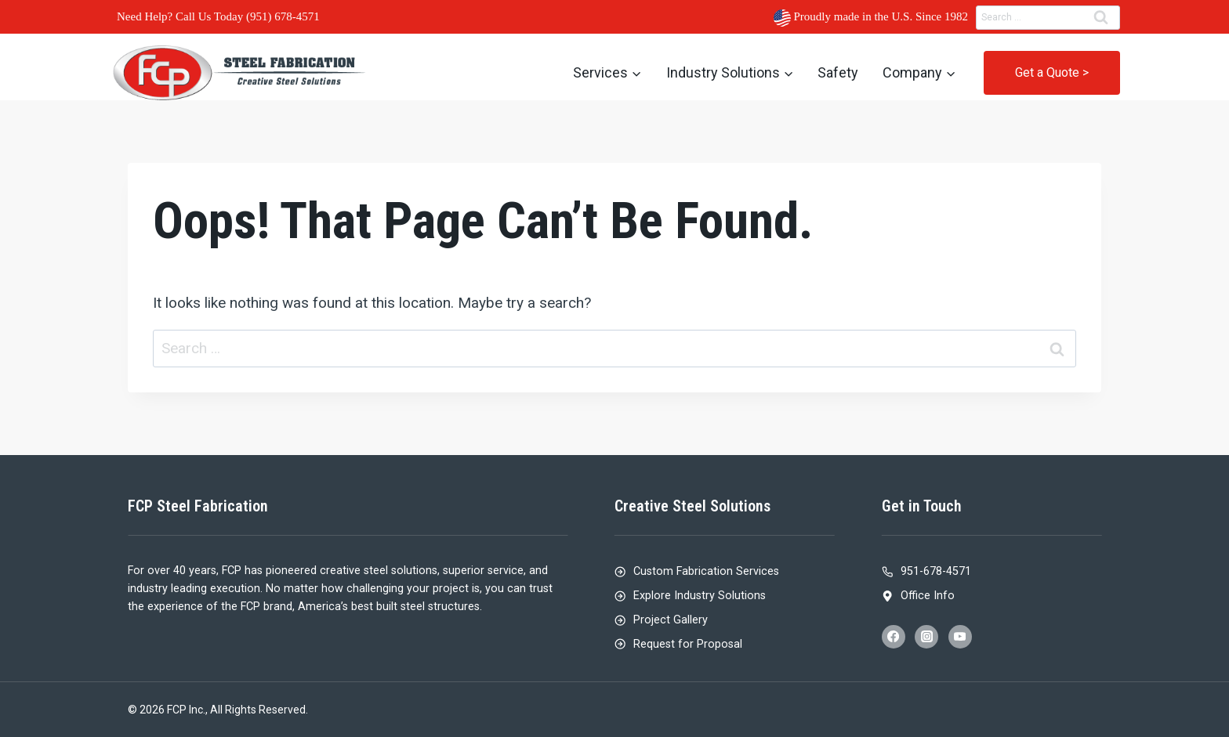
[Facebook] (893, 636)
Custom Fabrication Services (706, 571)
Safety (838, 72)
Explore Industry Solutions (699, 595)
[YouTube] (960, 636)
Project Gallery (670, 620)
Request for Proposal (687, 644)
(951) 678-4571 (283, 16)
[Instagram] (926, 636)
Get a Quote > (1052, 72)
